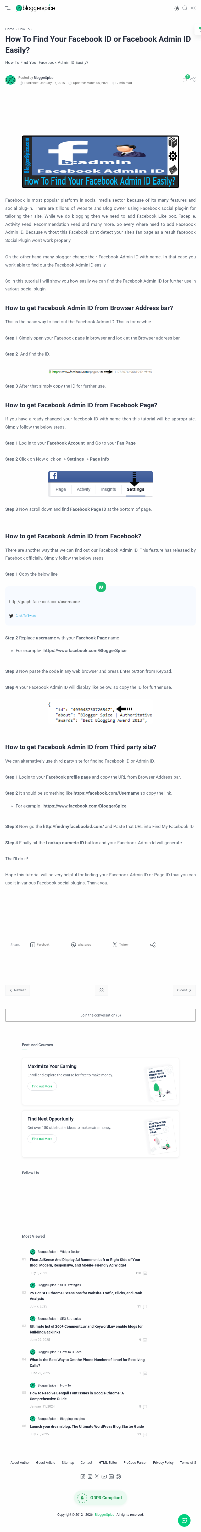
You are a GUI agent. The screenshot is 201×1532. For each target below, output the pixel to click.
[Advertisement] (100, 116)
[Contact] (86, 1468)
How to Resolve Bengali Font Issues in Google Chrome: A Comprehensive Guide (77, 1402)
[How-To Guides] (70, 1358)
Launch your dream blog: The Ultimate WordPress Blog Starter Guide (87, 1432)
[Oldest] (184, 996)
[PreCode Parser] (135, 1468)
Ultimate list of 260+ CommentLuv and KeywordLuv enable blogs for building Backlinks (86, 1335)
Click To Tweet (26, 621)
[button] (176, 8)
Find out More (42, 1092)
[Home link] (101, 996)
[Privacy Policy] (163, 1468)
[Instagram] (90, 1482)
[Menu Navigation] (7, 8)
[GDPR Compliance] (100, 1503)
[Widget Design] (70, 1257)
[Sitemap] (68, 1468)
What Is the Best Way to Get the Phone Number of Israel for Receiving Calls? (87, 1368)
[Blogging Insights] (72, 1424)
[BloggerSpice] (43, 83)
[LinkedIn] (111, 1482)
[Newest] (17, 996)
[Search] (184, 8)
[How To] (65, 1391)
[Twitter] (97, 1482)
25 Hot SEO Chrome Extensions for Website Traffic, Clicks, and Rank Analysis (86, 1302)
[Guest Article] (45, 1468)
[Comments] (184, 86)
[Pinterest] (118, 1482)
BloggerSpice (104, 1520)
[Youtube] (104, 1482)
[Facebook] (83, 1482)
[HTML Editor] (108, 1468)
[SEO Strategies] (70, 1291)
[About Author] (20, 1468)
